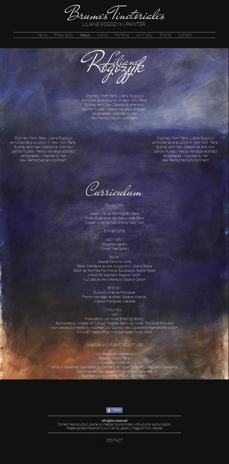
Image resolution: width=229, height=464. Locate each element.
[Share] (114, 410)
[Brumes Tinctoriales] (115, 14)
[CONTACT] (114, 440)
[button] (102, 35)
